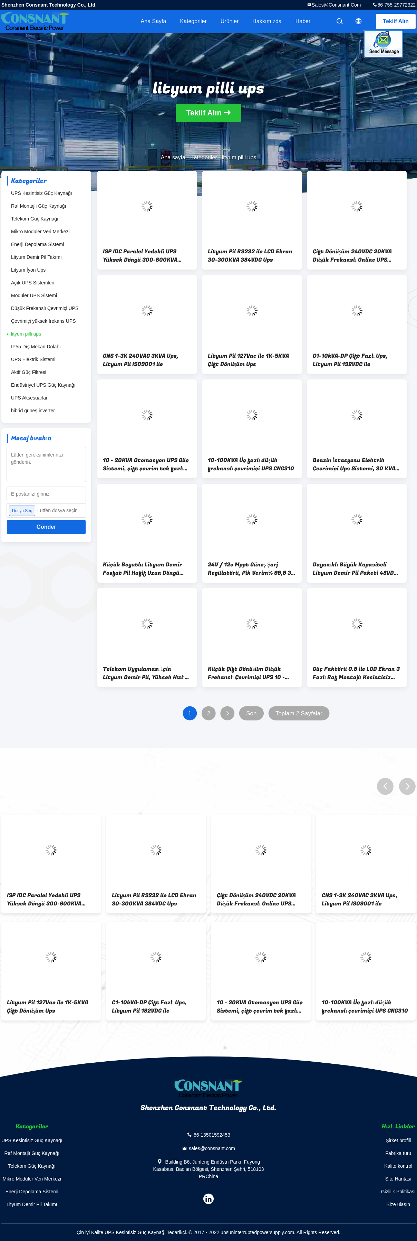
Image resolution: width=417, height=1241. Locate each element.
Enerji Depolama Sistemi (37, 244)
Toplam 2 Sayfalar (298, 713)
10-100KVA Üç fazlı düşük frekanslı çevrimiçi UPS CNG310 (251, 464)
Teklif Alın (396, 21)
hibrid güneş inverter (33, 410)
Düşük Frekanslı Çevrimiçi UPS (44, 308)
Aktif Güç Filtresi (28, 372)
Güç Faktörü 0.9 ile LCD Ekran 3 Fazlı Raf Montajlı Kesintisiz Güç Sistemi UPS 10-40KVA (356, 673)
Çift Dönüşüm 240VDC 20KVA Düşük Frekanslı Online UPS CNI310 (352, 255)
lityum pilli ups (26, 334)
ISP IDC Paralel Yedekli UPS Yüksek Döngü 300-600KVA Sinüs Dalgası (140, 255)
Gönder (46, 527)
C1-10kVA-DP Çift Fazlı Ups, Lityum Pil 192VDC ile (350, 360)
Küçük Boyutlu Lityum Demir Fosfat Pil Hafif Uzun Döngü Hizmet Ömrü (142, 569)
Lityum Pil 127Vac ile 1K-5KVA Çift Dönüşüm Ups (248, 360)
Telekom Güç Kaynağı (34, 219)
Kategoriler (193, 21)
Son (251, 713)
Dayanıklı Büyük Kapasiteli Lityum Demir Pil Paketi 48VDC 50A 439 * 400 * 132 (355, 569)
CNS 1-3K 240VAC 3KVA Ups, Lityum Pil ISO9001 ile (140, 360)
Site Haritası (398, 1179)
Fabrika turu (398, 1153)
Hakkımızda (266, 21)
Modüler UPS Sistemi (34, 295)
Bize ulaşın (398, 1204)
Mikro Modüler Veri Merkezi (40, 231)
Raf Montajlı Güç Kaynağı (38, 206)
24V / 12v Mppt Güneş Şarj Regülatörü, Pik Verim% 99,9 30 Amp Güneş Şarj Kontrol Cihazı (251, 569)
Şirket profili (398, 1140)
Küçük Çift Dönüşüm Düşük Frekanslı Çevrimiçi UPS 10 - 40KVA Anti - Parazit (246, 673)
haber (303, 21)
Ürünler (230, 21)
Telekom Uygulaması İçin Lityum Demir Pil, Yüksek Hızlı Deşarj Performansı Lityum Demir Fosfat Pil (144, 673)
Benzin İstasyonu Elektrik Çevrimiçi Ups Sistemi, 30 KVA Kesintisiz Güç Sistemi (354, 464)
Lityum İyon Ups (28, 270)
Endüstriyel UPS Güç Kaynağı (43, 385)
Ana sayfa (153, 21)
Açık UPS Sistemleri (32, 282)
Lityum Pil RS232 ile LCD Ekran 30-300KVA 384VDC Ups (250, 255)
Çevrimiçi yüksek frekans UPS (43, 321)
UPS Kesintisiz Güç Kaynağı (41, 193)
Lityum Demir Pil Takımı (36, 257)
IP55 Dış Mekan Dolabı (36, 346)
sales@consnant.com (336, 5)
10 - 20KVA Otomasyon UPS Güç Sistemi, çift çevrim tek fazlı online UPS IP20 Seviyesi (146, 464)
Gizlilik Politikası (398, 1191)
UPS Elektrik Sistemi (33, 359)
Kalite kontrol (398, 1166)
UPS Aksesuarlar (29, 398)
